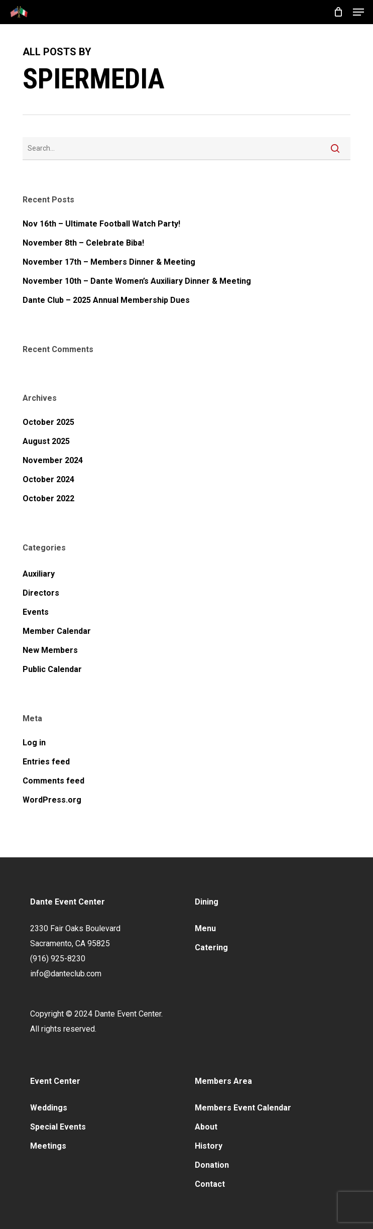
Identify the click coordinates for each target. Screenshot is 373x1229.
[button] (358, 12)
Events (36, 612)
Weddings (48, 1107)
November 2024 (53, 460)
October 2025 (48, 422)
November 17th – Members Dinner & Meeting (109, 262)
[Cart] (338, 12)
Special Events (58, 1127)
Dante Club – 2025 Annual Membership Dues (106, 300)
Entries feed (46, 761)
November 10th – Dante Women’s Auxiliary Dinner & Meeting (137, 281)
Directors (41, 593)
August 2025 (46, 441)
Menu (205, 928)
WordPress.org (52, 800)
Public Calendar (52, 669)
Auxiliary (39, 574)
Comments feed (53, 781)
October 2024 (48, 479)
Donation (212, 1165)
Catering (211, 947)
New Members (50, 650)
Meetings (48, 1146)
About (206, 1127)
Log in (34, 742)
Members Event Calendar (243, 1107)
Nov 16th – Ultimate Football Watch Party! (101, 224)
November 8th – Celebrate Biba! (83, 243)
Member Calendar (57, 631)
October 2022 (48, 498)
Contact (210, 1184)
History (208, 1146)
